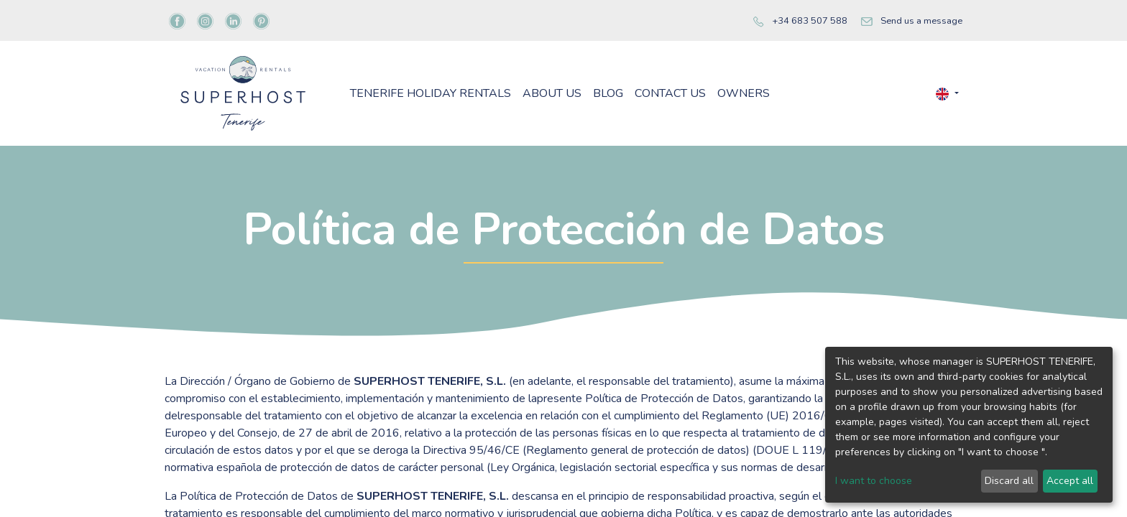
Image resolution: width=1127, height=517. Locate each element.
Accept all (1069, 481)
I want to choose (873, 481)
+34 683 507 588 (809, 20)
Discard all (1009, 481)
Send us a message (921, 20)
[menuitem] (430, 93)
